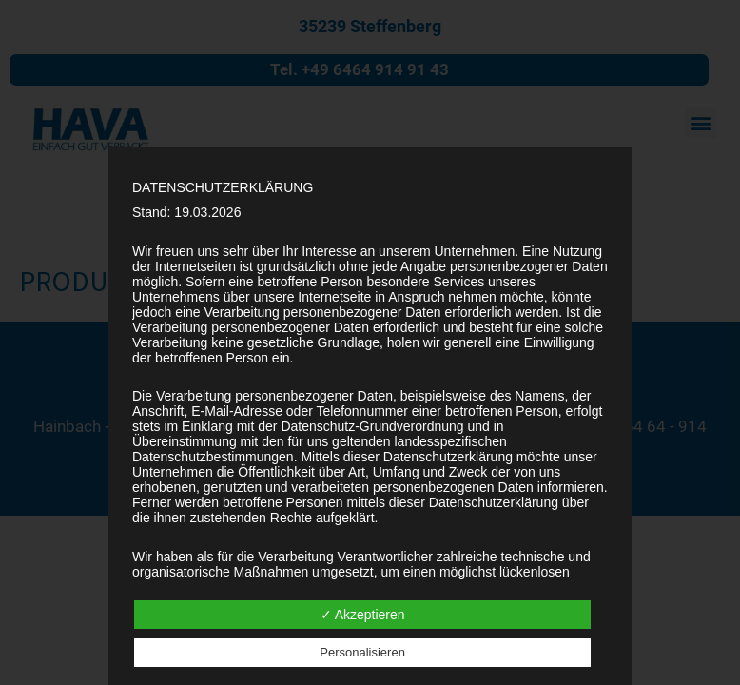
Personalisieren (362, 652)
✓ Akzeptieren (363, 614)
